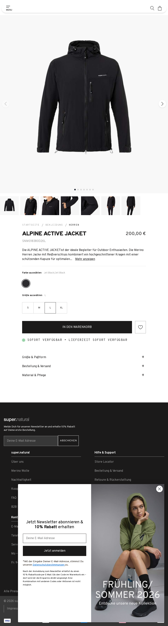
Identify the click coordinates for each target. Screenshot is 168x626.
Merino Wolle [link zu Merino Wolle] (20, 471)
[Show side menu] (8, 8)
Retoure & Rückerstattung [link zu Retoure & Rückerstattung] (112, 480)
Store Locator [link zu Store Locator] (104, 462)
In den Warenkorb (77, 327)
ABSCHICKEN (68, 440)
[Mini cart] (160, 8)
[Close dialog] (159, 489)
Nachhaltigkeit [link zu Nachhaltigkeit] (21, 480)
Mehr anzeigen (85, 259)
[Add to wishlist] (140, 327)
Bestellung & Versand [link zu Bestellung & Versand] (108, 471)
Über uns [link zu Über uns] (17, 462)
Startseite (31, 225)
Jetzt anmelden (54, 551)
